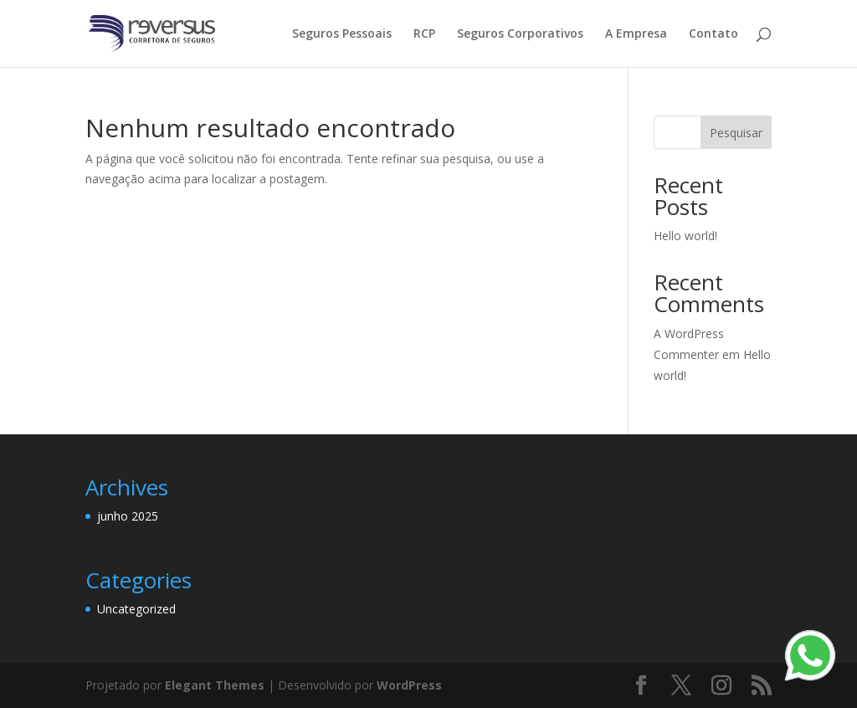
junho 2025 (127, 516)
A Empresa (636, 34)
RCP (424, 34)
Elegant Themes (214, 685)
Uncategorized (136, 609)
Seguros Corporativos (520, 34)
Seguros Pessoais (342, 34)
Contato (713, 34)
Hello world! (685, 236)
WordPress (409, 685)
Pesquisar (736, 133)
